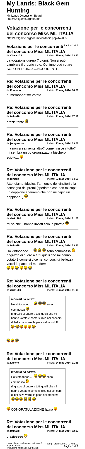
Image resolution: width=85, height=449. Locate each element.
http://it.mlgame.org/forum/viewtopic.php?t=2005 (37, 38)
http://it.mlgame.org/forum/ (23, 18)
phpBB (20, 443)
